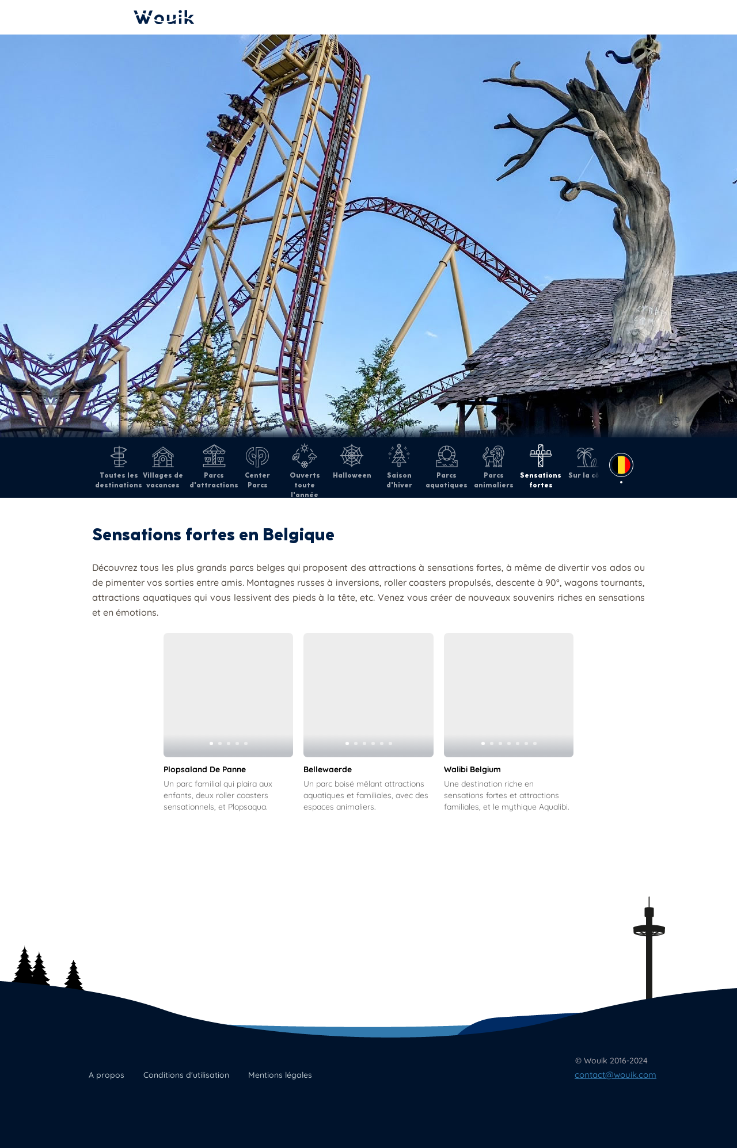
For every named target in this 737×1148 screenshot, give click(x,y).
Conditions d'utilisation (186, 1075)
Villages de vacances (163, 466)
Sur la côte (587, 461)
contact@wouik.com (615, 1074)
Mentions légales (280, 1075)
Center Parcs (257, 466)
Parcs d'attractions (213, 466)
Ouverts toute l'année (305, 471)
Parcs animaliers (494, 466)
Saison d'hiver (399, 466)
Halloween (352, 461)
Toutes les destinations (118, 466)
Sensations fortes (540, 466)
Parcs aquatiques (447, 466)
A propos (106, 1075)
